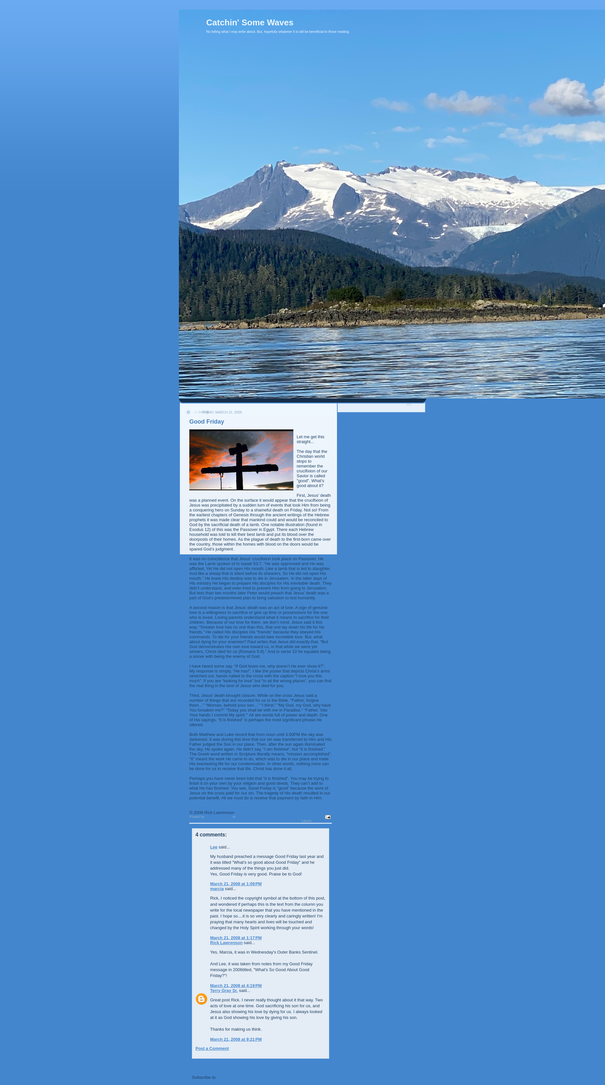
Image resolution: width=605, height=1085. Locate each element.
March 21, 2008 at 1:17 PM (236, 937)
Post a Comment (212, 1048)
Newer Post (203, 1065)
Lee (213, 847)
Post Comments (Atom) (241, 1077)
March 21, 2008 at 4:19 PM (236, 985)
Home (261, 1065)
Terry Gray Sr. (224, 990)
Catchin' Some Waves (249, 22)
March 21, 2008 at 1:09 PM (236, 883)
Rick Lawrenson (226, 942)
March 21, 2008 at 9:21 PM (236, 1039)
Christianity (322, 821)
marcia (217, 888)
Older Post (318, 1065)
